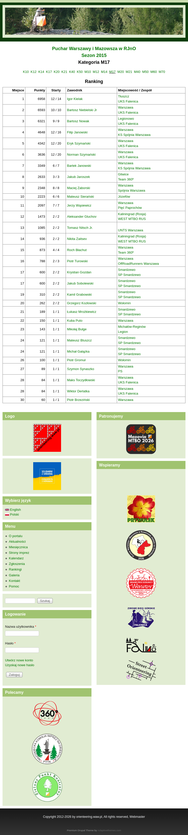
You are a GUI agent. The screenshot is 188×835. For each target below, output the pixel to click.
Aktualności (17, 541)
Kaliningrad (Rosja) (132, 214)
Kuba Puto (74, 320)
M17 (112, 72)
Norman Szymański (81, 154)
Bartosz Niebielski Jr (82, 110)
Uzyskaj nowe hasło (19, 665)
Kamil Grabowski (79, 294)
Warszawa (125, 107)
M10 (87, 72)
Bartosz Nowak (78, 121)
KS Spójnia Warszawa (134, 135)
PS (120, 371)
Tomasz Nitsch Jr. (80, 228)
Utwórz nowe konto (19, 660)
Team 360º (126, 179)
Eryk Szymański (78, 143)
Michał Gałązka (78, 351)
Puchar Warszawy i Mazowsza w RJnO (94, 48)
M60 (154, 72)
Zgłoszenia (17, 564)
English (13, 510)
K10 (26, 72)
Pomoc (14, 586)
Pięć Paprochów (130, 208)
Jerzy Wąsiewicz (79, 205)
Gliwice (123, 174)
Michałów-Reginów (132, 327)
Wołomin (124, 303)
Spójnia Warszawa (131, 190)
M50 (145, 72)
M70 (162, 72)
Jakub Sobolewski (80, 283)
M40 (137, 72)
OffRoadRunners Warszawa (138, 264)
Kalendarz (16, 558)
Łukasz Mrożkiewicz (81, 312)
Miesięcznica (18, 547)
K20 (57, 72)
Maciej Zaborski (78, 188)
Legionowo (126, 118)
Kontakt (14, 581)
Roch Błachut (76, 250)
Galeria (14, 575)
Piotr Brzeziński (78, 400)
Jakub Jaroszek (78, 177)
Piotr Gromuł (76, 360)
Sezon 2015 (93, 55)
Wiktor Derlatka (78, 391)
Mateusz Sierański (80, 196)
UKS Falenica (128, 101)
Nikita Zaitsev (77, 239)
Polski (12, 514)
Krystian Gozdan (79, 272)
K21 (64, 72)
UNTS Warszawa (130, 230)
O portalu (15, 536)
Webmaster (137, 817)
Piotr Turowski (77, 261)
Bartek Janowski (79, 166)
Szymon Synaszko (80, 369)
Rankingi (15, 569)
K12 (33, 72)
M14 (104, 72)
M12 (96, 72)
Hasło (10, 643)
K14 (41, 72)
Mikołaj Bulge (76, 329)
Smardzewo (127, 270)
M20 (121, 72)
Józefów (124, 196)
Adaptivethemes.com (109, 830)
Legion (123, 332)
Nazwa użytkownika (20, 626)
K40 (72, 72)
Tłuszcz (123, 96)
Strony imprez (19, 553)
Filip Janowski (77, 132)
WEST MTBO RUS (132, 219)
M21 (129, 72)
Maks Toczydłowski (81, 380)
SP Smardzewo (129, 275)
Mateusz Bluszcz (79, 340)
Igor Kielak (74, 99)
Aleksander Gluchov (81, 216)
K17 (49, 72)
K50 (80, 72)
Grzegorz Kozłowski (81, 303)
